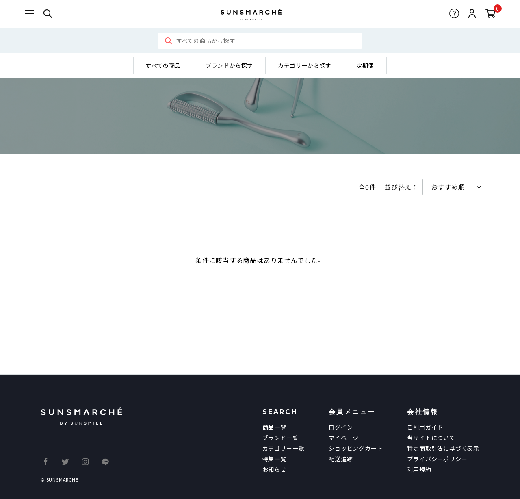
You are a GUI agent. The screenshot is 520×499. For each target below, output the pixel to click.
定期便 (365, 65)
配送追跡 (341, 459)
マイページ (344, 438)
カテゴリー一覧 (283, 448)
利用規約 (419, 469)
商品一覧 (274, 427)
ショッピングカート (356, 448)
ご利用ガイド (425, 427)
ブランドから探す (229, 65)
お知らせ (274, 469)
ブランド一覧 (280, 438)
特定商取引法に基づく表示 (443, 448)
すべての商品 (163, 65)
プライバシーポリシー (437, 459)
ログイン (341, 427)
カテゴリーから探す (305, 65)
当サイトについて (431, 438)
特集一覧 (274, 459)
